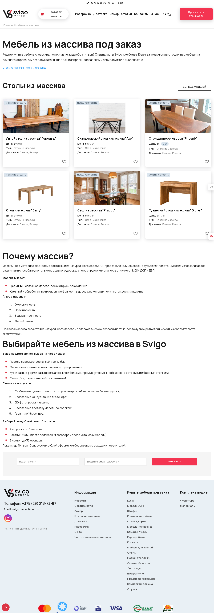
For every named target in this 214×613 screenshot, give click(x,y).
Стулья (132, 589)
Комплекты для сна (140, 584)
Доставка (100, 14)
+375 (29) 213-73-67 (100, 3)
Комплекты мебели (139, 516)
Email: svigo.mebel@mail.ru (21, 509)
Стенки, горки (136, 521)
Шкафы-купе (135, 573)
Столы (131, 552)
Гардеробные (136, 537)
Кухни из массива (36, 67)
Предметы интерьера (141, 579)
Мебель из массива (139, 526)
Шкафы (132, 511)
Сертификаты (83, 506)
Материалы (187, 506)
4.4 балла (41, 528)
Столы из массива (13, 67)
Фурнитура (187, 500)
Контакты (141, 14)
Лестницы (134, 568)
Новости (80, 500)
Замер (114, 14)
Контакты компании (87, 516)
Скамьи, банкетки (139, 563)
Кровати (132, 542)
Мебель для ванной (140, 547)
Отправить (174, 461)
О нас (155, 14)
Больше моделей (194, 86)
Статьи (126, 14)
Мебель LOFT (136, 506)
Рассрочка (83, 14)
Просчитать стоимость (196, 14)
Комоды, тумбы (137, 532)
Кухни (131, 500)
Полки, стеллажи (138, 558)
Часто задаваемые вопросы (92, 537)
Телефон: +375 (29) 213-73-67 (30, 503)
